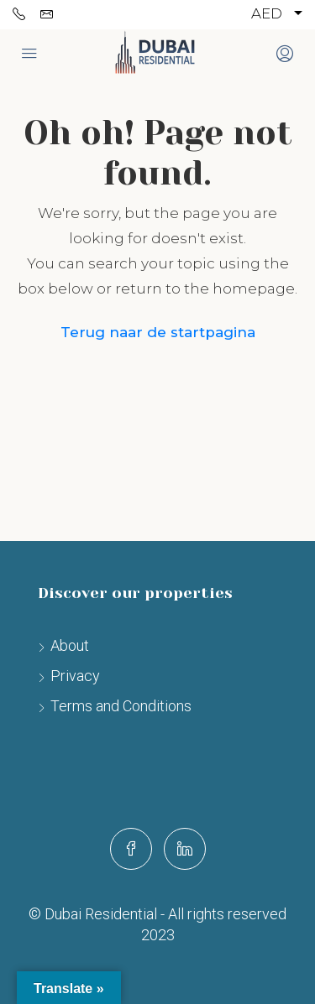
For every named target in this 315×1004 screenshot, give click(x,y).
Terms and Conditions (121, 706)
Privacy (75, 675)
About (69, 645)
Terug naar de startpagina (157, 332)
